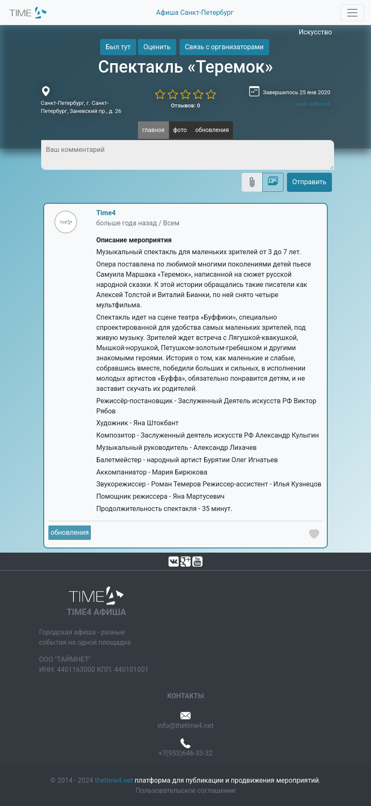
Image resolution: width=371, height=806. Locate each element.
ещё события (313, 104)
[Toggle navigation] (352, 12)
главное (153, 129)
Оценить (157, 47)
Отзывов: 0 (185, 105)
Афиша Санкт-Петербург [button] (194, 12)
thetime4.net (114, 780)
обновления (212, 129)
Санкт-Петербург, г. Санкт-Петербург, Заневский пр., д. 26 (81, 107)
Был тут (118, 47)
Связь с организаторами (224, 47)
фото (180, 129)
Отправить (309, 182)
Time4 (106, 213)
